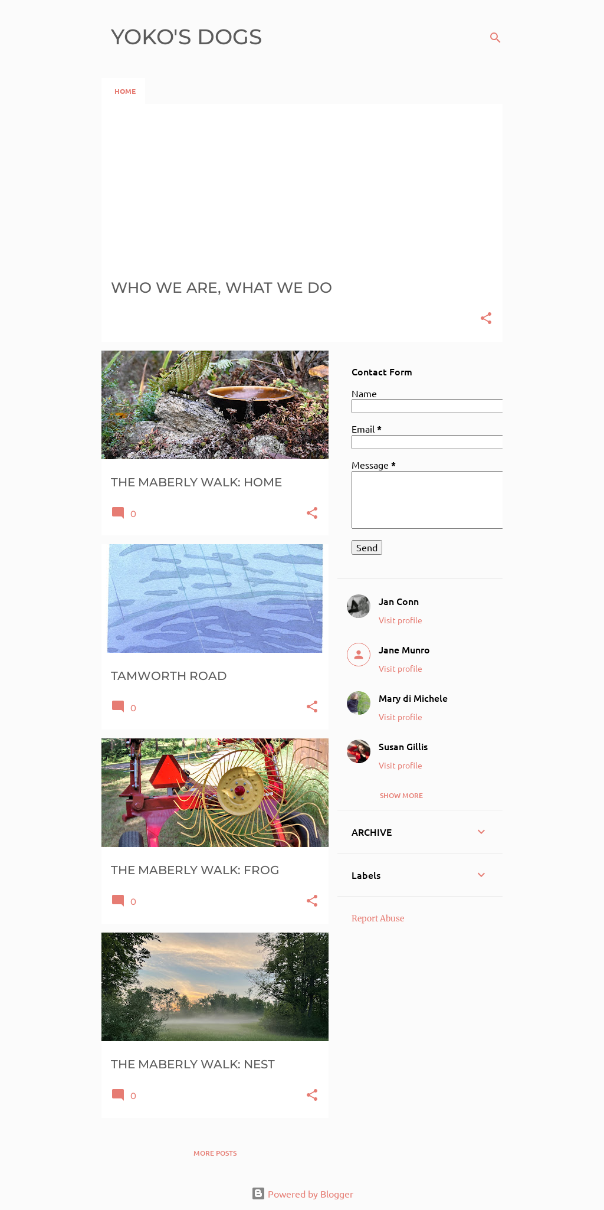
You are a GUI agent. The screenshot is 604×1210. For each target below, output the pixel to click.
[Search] (495, 38)
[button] (486, 319)
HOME (125, 91)
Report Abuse (378, 918)
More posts (215, 1153)
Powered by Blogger (302, 1193)
